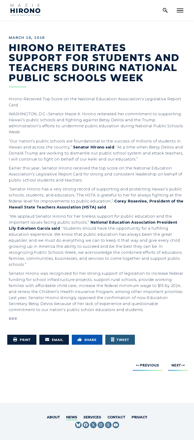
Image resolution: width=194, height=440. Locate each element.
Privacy (139, 417)
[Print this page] (21, 340)
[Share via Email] (54, 340)
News (71, 417)
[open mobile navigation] (180, 10)
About (53, 417)
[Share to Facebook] (87, 340)
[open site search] (165, 10)
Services (92, 417)
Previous (149, 365)
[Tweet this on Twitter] (120, 340)
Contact (116, 417)
